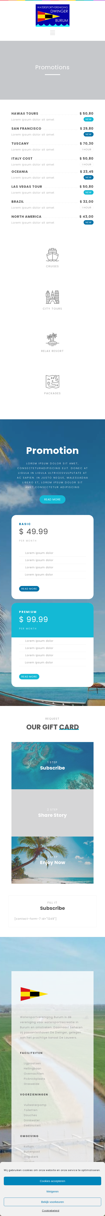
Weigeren (52, 1191)
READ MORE (52, 499)
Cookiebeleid (50, 1210)
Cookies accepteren (52, 1181)
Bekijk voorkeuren (52, 1201)
